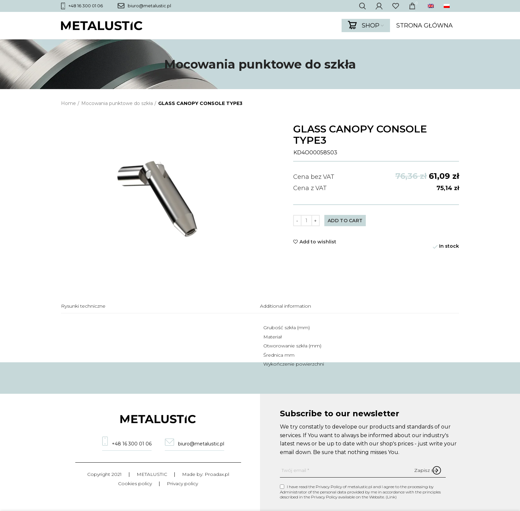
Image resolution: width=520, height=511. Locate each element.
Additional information (285, 306)
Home (68, 103)
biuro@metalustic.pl (144, 5)
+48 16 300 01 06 (82, 6)
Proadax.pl (217, 474)
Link (391, 496)
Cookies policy (135, 483)
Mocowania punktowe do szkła (117, 103)
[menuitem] (432, 6)
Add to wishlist (317, 241)
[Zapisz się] (426, 470)
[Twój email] (363, 470)
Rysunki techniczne (83, 306)
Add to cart (345, 221)
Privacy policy (182, 483)
